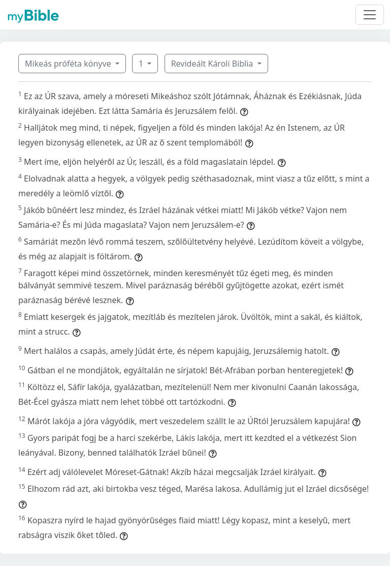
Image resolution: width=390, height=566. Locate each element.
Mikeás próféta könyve (69, 63)
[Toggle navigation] (369, 15)
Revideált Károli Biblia (213, 63)
